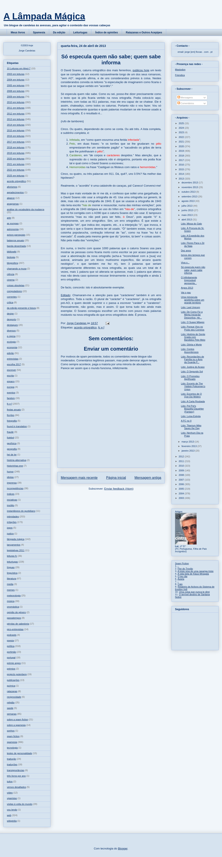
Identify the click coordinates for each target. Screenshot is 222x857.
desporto (11, 319)
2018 (182, 155)
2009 (182, 470)
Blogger (122, 848)
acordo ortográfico (85, 327)
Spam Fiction (182, 563)
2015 (182, 169)
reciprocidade (14, 697)
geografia (12, 449)
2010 (182, 465)
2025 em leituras (15, 175)
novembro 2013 (190, 187)
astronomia (13, 229)
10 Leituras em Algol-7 (18, 68)
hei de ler (12, 454)
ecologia (11, 341)
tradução (11, 759)
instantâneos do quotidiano (21, 511)
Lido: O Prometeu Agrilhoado (190, 377)
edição (10, 353)
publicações (13, 680)
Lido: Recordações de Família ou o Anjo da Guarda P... (192, 359)
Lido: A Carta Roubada (193, 401)
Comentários (185, 103)
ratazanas (12, 691)
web (9, 815)
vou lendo (12, 809)
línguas (10, 567)
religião (10, 702)
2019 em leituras (15, 153)
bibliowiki (11, 251)
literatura (11, 578)
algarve (11, 198)
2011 (182, 461)
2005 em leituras (15, 85)
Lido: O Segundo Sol (192, 371)
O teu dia (182, 576)
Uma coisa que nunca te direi (194, 592)
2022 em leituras (15, 170)
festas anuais (14, 409)
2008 (182, 475)
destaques (12, 325)
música (10, 601)
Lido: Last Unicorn (190, 307)
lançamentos (13, 544)
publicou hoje (141, 70)
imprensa (12, 482)
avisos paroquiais (16, 235)
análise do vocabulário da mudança (25, 209)
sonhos (10, 730)
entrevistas (12, 358)
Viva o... (185, 262)
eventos (11, 392)
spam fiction (13, 736)
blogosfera (12, 263)
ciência (10, 274)
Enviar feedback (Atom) (119, 488)
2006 (182, 484)
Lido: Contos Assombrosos (190, 350)
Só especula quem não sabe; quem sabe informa (193, 270)
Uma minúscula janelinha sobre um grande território (192, 300)
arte (9, 218)
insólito (10, 505)
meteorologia (14, 595)
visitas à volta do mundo (19, 804)
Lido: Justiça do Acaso (192, 367)
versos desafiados (16, 787)
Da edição (59, 32)
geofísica (11, 443)
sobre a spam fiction (17, 719)
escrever (11, 370)
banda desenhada (16, 246)
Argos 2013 (187, 287)
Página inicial (116, 478)
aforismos (12, 187)
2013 (182, 178)
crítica (10, 302)
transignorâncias (15, 770)
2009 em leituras (15, 96)
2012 (182, 456)
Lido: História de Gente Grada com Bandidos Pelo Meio (193, 337)
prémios (11, 668)
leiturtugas (12, 561)
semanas (12, 714)
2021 (182, 141)
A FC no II (186, 420)
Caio (180, 584)
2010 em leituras (15, 102)
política (10, 646)
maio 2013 (187, 215)
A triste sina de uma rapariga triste (196, 571)
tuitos (10, 781)
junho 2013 (187, 210)
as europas (13, 223)
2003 (182, 498)
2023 (182, 132)
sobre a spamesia (16, 725)
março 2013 (188, 441)
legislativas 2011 (15, 550)
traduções (12, 764)
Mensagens (185, 97)
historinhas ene (15, 465)
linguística (12, 573)
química (11, 685)
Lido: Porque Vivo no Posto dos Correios (192, 328)
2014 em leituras (15, 125)
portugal (11, 657)
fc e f (101, 327)
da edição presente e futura (21, 308)
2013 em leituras (15, 119)
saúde (10, 708)
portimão (11, 652)
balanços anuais (15, 240)
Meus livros (18, 32)
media (10, 584)
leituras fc (12, 556)
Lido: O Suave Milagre (192, 322)
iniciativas (12, 499)
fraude (10, 432)
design (10, 313)
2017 (182, 160)
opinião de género (16, 612)
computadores (14, 291)
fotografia (12, 420)
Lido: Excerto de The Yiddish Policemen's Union (193, 386)
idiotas (10, 477)
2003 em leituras (15, 74)
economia (12, 347)
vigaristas (12, 798)
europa (10, 387)
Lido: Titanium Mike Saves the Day (191, 427)
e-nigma (11, 336)
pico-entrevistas (15, 629)
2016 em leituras (15, 136)
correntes (12, 296)
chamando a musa (17, 268)
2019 (182, 151)
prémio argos (14, 663)
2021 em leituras (15, 164)
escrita (10, 375)
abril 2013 (186, 219)
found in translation (17, 426)
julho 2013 (187, 205)
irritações (12, 522)
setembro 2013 (189, 196)
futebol (10, 437)
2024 (182, 128)
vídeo (10, 792)
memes (11, 590)
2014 (182, 174)
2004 (182, 493)
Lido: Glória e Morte (191, 344)
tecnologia (12, 747)
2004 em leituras (15, 79)
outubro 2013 (188, 191)
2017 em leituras (15, 142)
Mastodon (180, 69)
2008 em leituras (15, 91)
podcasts (11, 635)
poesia (10, 640)
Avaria (181, 579)
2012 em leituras (15, 113)
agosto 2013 (188, 201)
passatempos (14, 618)
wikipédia (12, 821)
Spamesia (39, 32)
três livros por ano (16, 776)
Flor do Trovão (185, 568)
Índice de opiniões (106, 32)
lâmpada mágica (15, 539)
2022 (182, 137)
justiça (10, 533)
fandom (11, 398)
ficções (10, 415)
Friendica (180, 75)
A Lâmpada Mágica (44, 16)
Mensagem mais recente (79, 478)
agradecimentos (15, 192)
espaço (10, 381)
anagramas (13, 204)
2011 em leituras (15, 108)
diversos (11, 330)
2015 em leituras (15, 130)
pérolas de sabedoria (18, 623)
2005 (182, 488)
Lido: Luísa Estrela (190, 416)
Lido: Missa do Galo (191, 223)
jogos (10, 527)
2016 (182, 164)
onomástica (13, 606)
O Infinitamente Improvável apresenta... (189, 280)
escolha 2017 (14, 364)
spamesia (12, 742)
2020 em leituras (15, 158)
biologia (11, 257)
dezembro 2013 (190, 182)
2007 (182, 479)
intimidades (13, 516)
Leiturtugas (80, 32)
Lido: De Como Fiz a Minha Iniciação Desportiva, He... (191, 315)
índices (10, 494)
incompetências (15, 488)
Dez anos (186, 250)
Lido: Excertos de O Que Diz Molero (191, 395)
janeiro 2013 (188, 450)
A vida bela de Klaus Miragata (193, 573)
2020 (182, 146)
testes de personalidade (19, 753)
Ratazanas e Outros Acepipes (144, 32)
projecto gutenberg (17, 674)
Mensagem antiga (147, 478)
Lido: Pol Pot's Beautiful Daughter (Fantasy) (192, 409)
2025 (182, 123)
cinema (10, 279)
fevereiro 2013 (189, 446)
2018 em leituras (15, 147)
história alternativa (16, 460)
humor (10, 471)
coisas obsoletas (15, 285)
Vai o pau (186, 292)
